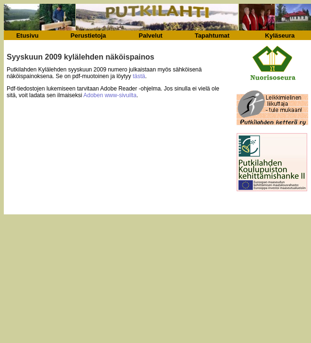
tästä (139, 76)
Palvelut (151, 35)
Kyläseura (280, 35)
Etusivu (27, 35)
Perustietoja (88, 35)
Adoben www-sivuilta (109, 95)
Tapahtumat (212, 35)
